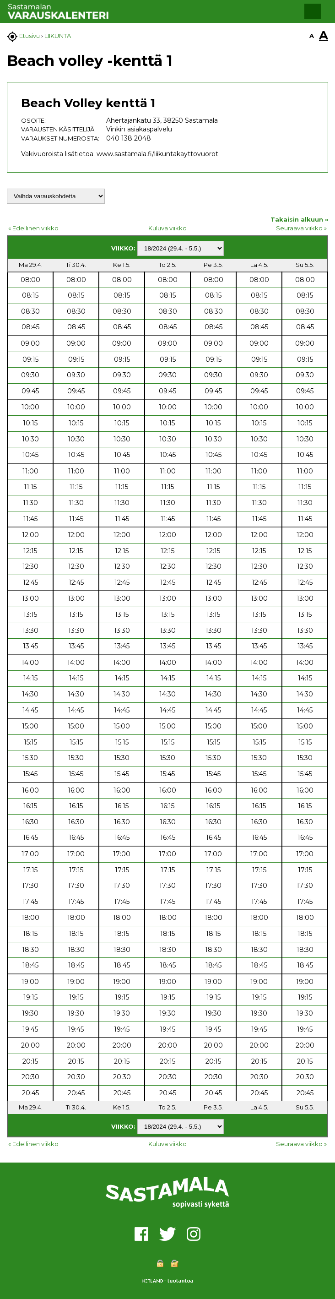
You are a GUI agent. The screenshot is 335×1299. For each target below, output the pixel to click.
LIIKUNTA (57, 35)
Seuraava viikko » (301, 228)
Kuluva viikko (167, 228)
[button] (312, 11)
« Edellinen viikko (33, 228)
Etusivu (29, 35)
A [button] (311, 35)
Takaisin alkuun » (299, 219)
